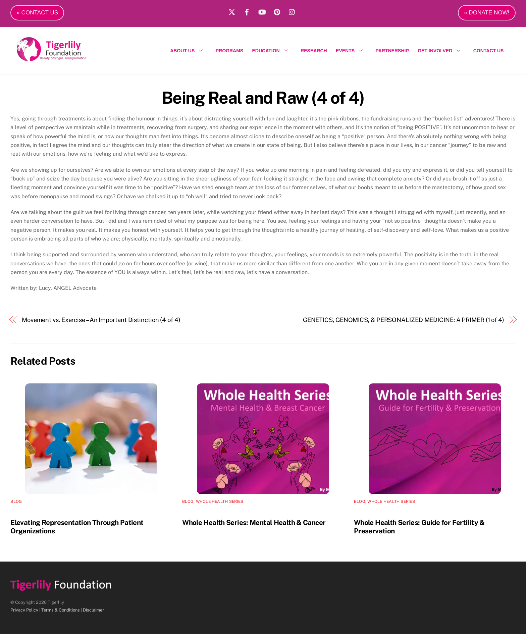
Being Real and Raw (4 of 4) (263, 98)
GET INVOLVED (441, 51)
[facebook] (247, 11)
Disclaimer (93, 610)
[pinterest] (277, 11)
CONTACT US (488, 51)
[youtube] (262, 11)
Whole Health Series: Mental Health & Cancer (253, 523)
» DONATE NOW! (487, 12)
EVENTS (351, 51)
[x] (232, 11)
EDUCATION (272, 51)
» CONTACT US (37, 12)
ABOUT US (188, 51)
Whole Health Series (220, 502)
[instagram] (292, 11)
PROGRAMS (229, 51)
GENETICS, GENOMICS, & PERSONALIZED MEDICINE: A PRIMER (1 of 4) (403, 320)
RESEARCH (314, 51)
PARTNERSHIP (392, 51)
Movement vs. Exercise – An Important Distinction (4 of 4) (101, 320)
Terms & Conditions (60, 610)
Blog (16, 502)
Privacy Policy (24, 610)
